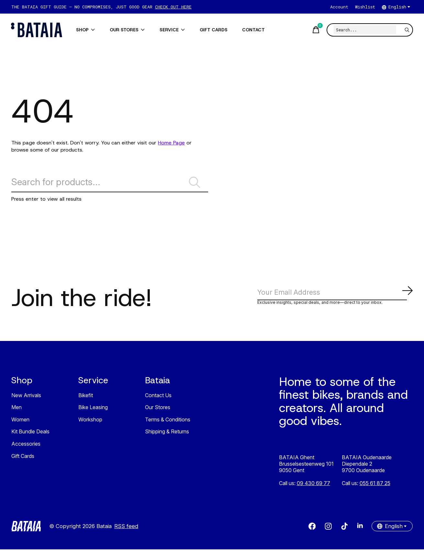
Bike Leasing (93, 409)
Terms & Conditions (167, 421)
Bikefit (85, 397)
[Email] (335, 294)
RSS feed (126, 528)
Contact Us (158, 397)
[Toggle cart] (315, 29)
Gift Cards (22, 457)
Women (20, 421)
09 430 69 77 (313, 485)
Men (16, 409)
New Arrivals (26, 397)
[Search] (364, 30)
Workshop (90, 421)
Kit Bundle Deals (30, 433)
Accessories (25, 445)
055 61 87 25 (375, 485)
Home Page (171, 142)
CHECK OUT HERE (173, 7)
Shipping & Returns (167, 433)
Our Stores (157, 409)
